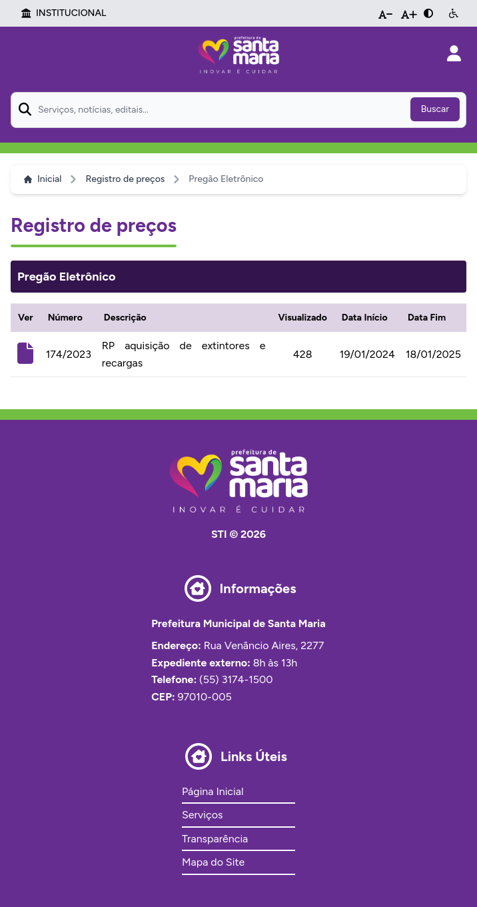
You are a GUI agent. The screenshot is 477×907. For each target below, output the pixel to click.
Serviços (202, 814)
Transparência (215, 838)
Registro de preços (125, 179)
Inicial (42, 179)
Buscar (435, 109)
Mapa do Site (213, 862)
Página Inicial (212, 791)
